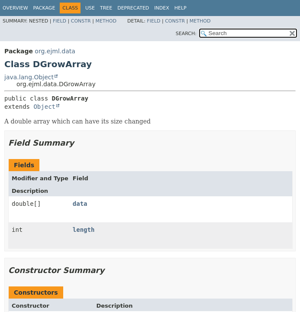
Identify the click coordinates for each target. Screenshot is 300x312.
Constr (81, 21)
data (80, 203)
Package (44, 8)
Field (59, 21)
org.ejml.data (55, 51)
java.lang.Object (29, 77)
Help (180, 8)
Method (105, 21)
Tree (106, 8)
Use (90, 8)
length (84, 229)
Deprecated (133, 8)
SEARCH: (186, 33)
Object (44, 106)
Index (161, 8)
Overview (15, 8)
